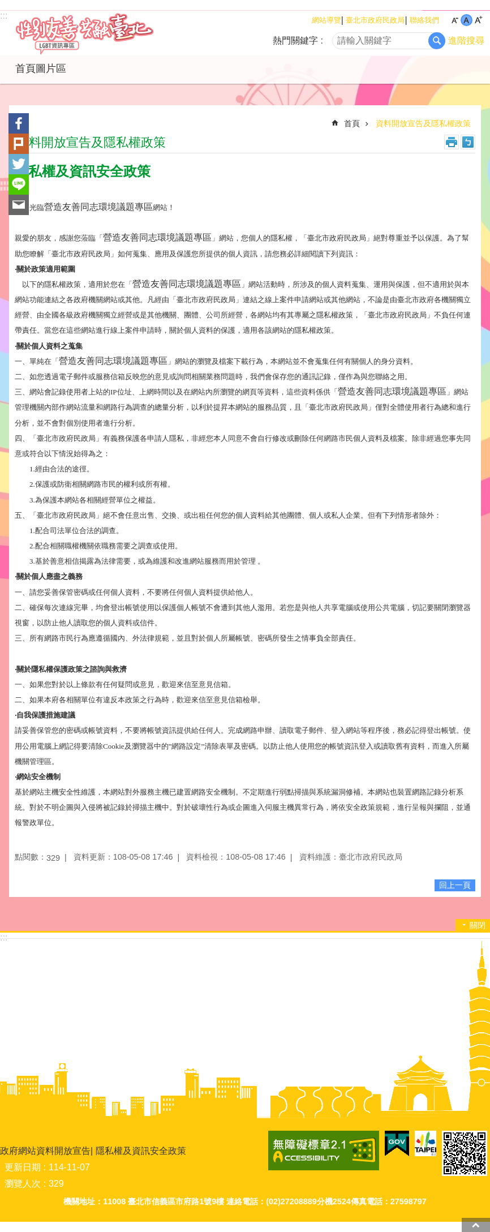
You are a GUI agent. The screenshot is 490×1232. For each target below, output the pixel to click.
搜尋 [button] (436, 40)
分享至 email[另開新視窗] (18, 205)
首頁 (352, 123)
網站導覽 (326, 20)
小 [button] (455, 20)
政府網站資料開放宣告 (45, 1151)
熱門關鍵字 (295, 40)
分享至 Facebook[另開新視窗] (18, 123)
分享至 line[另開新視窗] (18, 184)
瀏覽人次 (23, 1183)
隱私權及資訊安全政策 (141, 1151)
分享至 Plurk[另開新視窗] (18, 144)
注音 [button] (468, 142)
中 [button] (466, 20)
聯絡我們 (424, 20)
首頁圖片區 (40, 68)
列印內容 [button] (451, 142)
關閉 (477, 925)
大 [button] (478, 20)
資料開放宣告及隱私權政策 (423, 123)
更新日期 (23, 1167)
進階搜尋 (466, 40)
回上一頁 (455, 885)
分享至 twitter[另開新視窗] (18, 164)
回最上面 (476, 1225)
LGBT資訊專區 (99, 33)
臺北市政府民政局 (375, 20)
